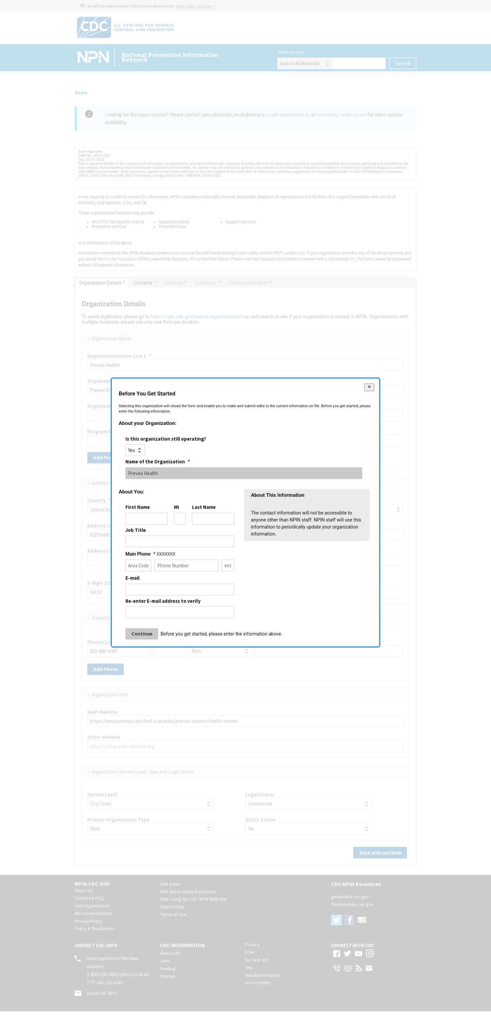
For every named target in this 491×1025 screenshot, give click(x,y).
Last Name (204, 507)
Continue (142, 634)
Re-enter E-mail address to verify (163, 600)
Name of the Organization (157, 461)
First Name (137, 507)
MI (176, 507)
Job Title (135, 530)
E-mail (132, 578)
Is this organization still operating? (165, 439)
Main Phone (150, 554)
